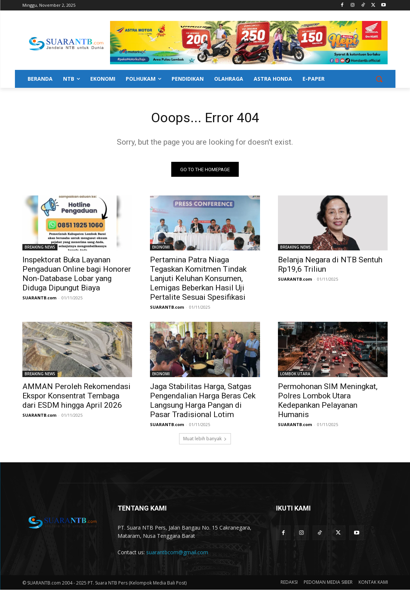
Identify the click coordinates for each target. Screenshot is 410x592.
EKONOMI (161, 249)
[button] (379, 79)
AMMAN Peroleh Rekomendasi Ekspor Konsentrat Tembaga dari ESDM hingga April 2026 (76, 398)
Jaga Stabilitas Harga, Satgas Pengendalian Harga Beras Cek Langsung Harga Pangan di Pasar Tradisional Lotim (203, 402)
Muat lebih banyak (205, 441)
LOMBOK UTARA (295, 376)
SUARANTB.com (39, 300)
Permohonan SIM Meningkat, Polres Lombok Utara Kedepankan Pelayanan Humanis (328, 402)
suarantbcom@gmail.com (177, 554)
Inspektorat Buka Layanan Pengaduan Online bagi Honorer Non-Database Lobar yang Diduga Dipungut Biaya (76, 276)
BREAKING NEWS (40, 249)
